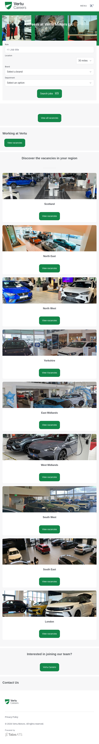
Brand (7, 67)
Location (8, 56)
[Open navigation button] (92, 6)
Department (10, 78)
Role (6, 44)
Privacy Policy (11, 717)
